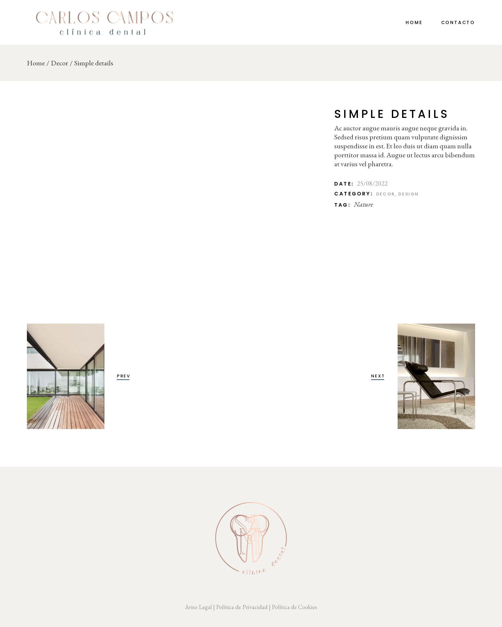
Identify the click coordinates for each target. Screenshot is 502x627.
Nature (363, 204)
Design (408, 194)
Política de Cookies (294, 607)
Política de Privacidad (242, 607)
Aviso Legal (198, 607)
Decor (385, 194)
